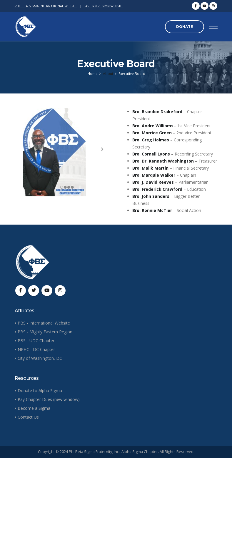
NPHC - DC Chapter (36, 349)
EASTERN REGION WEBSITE (103, 6)
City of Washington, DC (40, 358)
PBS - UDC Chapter (36, 340)
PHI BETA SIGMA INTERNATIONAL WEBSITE (46, 6)
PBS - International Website (44, 323)
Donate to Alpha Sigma (40, 390)
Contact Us (28, 417)
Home (93, 73)
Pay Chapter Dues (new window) (49, 399)
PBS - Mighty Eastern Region (45, 332)
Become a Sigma (34, 408)
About (108, 73)
